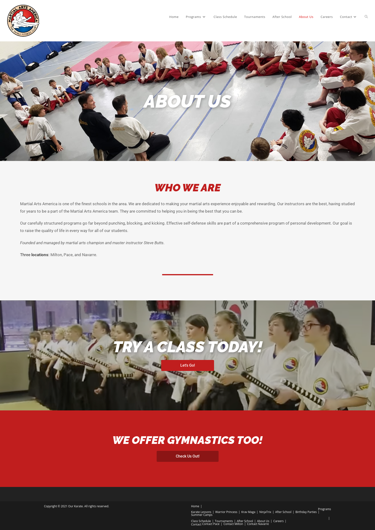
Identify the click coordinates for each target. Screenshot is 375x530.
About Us (263, 521)
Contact (196, 524)
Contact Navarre (258, 524)
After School (283, 512)
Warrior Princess (226, 512)
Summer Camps (201, 515)
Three (34, 254)
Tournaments (224, 521)
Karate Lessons (201, 512)
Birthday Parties (306, 512)
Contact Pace (211, 524)
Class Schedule (201, 521)
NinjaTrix (265, 512)
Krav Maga (248, 512)
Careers (278, 521)
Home (195, 506)
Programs (324, 509)
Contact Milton (233, 524)
